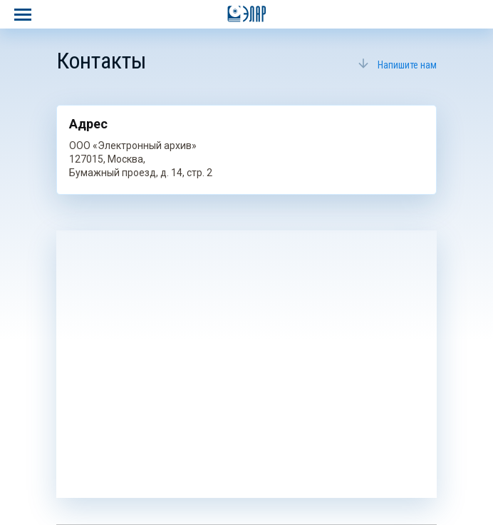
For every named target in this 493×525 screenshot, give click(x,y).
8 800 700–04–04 (474, 14)
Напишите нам (407, 65)
